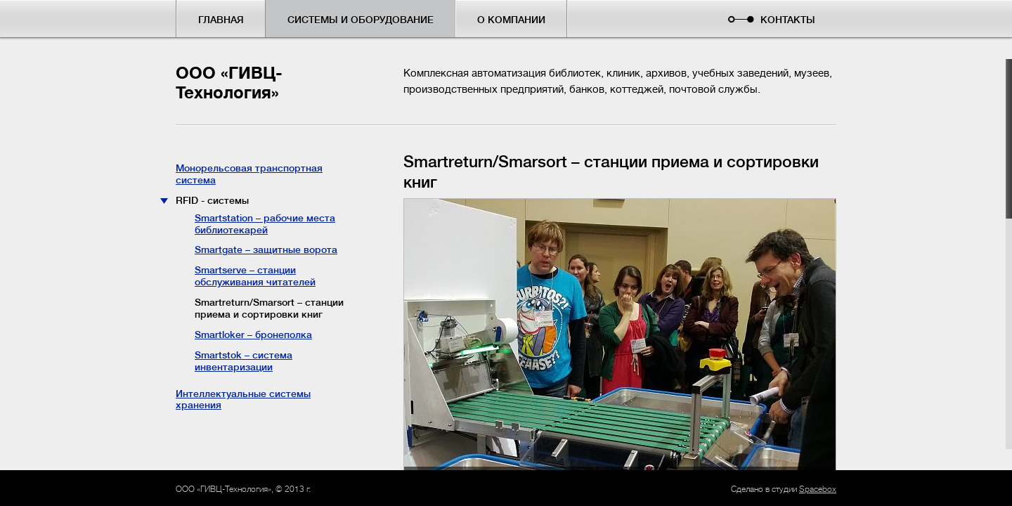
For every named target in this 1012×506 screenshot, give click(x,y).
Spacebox (817, 489)
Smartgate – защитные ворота (266, 249)
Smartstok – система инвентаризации (243, 360)
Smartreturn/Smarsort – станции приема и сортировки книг (269, 308)
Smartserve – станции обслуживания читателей (255, 275)
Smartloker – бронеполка (253, 334)
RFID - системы (212, 200)
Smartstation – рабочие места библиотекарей (265, 223)
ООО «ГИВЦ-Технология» (229, 83)
